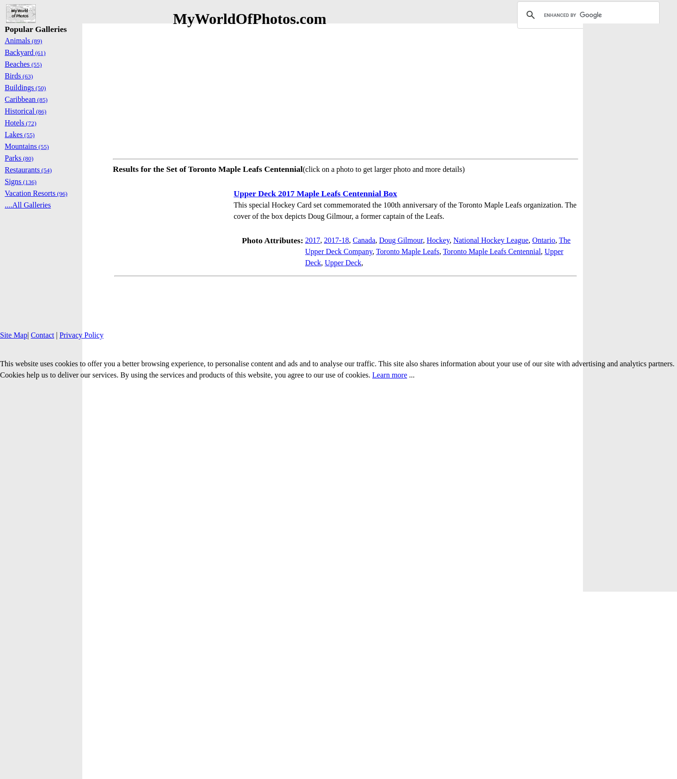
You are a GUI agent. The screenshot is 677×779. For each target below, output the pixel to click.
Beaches (23, 64)
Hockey (437, 240)
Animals (23, 41)
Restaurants (28, 170)
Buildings (25, 88)
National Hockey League (490, 240)
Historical (26, 111)
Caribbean (26, 99)
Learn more (389, 375)
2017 (312, 240)
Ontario (543, 240)
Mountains (27, 146)
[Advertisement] (345, 89)
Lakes (20, 135)
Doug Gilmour (401, 240)
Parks (19, 158)
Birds (19, 76)
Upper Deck (343, 263)
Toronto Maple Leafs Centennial (492, 251)
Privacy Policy (81, 335)
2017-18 (336, 240)
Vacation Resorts (36, 193)
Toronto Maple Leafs (408, 251)
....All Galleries (28, 205)
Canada (364, 240)
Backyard (25, 52)
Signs (21, 181)
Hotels (20, 123)
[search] (587, 15)
